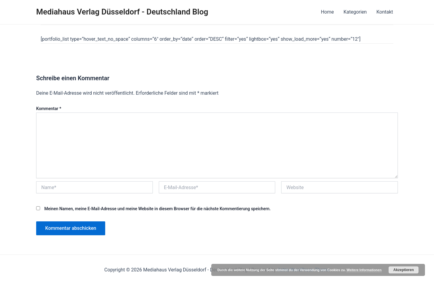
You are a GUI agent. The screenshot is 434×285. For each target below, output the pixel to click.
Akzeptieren (403, 270)
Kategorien (355, 12)
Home (327, 12)
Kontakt (384, 12)
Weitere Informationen (364, 270)
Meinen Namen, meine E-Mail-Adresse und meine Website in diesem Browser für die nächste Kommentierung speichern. (157, 208)
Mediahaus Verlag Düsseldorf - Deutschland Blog (122, 11)
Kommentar (48, 108)
